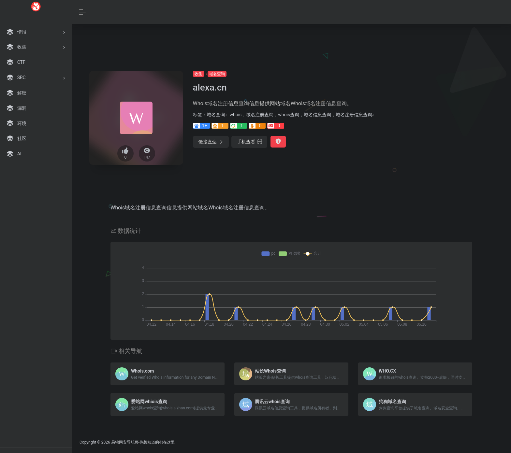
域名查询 (217, 74)
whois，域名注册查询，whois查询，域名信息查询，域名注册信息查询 (301, 114)
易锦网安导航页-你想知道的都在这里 (143, 442)
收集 (198, 74)
